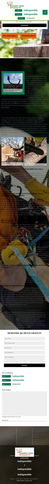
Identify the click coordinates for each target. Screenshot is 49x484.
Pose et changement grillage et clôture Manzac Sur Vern (7, 432)
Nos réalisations (10, 36)
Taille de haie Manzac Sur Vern (39, 435)
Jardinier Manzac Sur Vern (23, 430)
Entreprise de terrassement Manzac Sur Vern (39, 442)
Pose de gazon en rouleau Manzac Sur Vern (23, 442)
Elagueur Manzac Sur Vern (8, 439)
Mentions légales (24, 480)
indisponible (31, 10)
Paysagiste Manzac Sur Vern (23, 435)
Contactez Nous (28, 36)
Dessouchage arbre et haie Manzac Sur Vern (40, 430)
